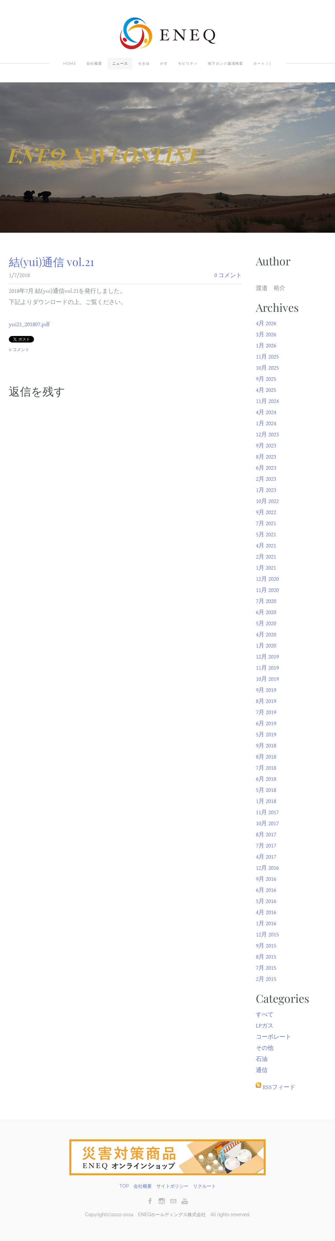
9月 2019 (266, 690)
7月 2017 (266, 845)
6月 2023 (266, 467)
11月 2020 (267, 590)
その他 (264, 1048)
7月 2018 (266, 767)
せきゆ (144, 63)
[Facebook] (150, 1201)
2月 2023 (266, 479)
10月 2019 (267, 679)
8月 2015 (266, 956)
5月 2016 (266, 901)
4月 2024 (266, 412)
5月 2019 (266, 734)
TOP (124, 1186)
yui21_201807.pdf (29, 324)
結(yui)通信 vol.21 (51, 261)
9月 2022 (266, 512)
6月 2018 (266, 779)
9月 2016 (266, 879)
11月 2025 (267, 356)
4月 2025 (266, 390)
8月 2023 (266, 456)
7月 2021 (266, 523)
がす (164, 63)
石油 (262, 1059)
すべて (264, 1014)
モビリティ (188, 63)
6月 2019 (266, 723)
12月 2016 (267, 867)
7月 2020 (266, 601)
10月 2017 (267, 823)
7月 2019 (266, 712)
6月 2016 (266, 890)
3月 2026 (266, 334)
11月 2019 (267, 667)
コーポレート (273, 1036)
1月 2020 (266, 645)
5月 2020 (266, 623)
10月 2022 (267, 501)
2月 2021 (266, 556)
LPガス (264, 1025)
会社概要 (94, 63)
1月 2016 (266, 923)
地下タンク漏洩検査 (225, 63)
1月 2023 (266, 490)
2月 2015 (266, 979)
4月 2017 (266, 856)
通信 (262, 1070)
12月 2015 (267, 934)
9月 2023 (266, 445)
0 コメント (228, 275)
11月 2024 (267, 401)
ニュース (120, 63)
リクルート (204, 1186)
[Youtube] (185, 1201)
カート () (262, 63)
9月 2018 (266, 745)
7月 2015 (266, 967)
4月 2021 (266, 545)
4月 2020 (266, 634)
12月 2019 (267, 656)
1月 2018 (266, 801)
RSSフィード (279, 1087)
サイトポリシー (172, 1186)
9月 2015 (266, 945)
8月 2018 (266, 756)
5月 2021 (266, 534)
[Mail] (173, 1201)
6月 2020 (266, 612)
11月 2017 (267, 812)
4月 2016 (266, 912)
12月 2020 (267, 579)
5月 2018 (266, 790)
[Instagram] (162, 1201)
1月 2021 (266, 567)
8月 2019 (266, 701)
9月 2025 (266, 379)
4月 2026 (266, 323)
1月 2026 (266, 345)
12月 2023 (267, 434)
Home (69, 63)
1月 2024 (266, 423)
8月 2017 (266, 834)
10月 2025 (267, 367)
